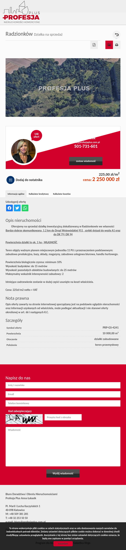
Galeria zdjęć (109, 45)
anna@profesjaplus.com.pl (86, 142)
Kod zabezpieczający (20, 411)
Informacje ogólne (16, 194)
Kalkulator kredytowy (39, 194)
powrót (116, 35)
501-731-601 (86, 146)
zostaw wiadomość (86, 161)
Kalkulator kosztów (62, 194)
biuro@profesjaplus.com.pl (30, 522)
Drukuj (117, 45)
